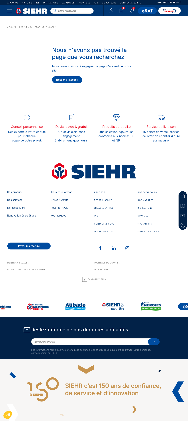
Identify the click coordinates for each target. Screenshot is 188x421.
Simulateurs (109, 3)
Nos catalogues (147, 192)
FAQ (96, 216)
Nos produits (15, 192)
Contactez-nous (104, 224)
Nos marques (58, 215)
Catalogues (69, 3)
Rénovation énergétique (21, 215)
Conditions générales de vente (26, 270)
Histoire (27, 3)
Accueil (12, 27)
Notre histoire (103, 200)
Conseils (84, 3)
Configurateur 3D (130, 3)
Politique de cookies (107, 263)
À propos (12, 3)
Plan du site (101, 270)
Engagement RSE (104, 208)
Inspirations (50, 3)
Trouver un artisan (61, 192)
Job (96, 3)
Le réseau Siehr (16, 207)
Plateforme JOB (103, 232)
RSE (37, 3)
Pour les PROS (59, 207)
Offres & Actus (59, 200)
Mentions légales (18, 263)
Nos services (14, 200)
